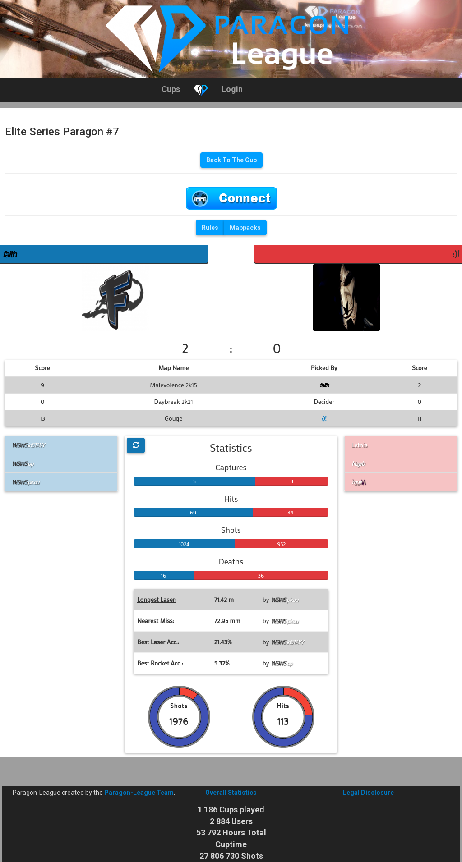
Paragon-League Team (139, 792)
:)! (456, 254)
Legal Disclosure (368, 792)
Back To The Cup (231, 160)
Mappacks (245, 227)
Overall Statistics (231, 792)
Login (232, 89)
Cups (171, 89)
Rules (210, 227)
